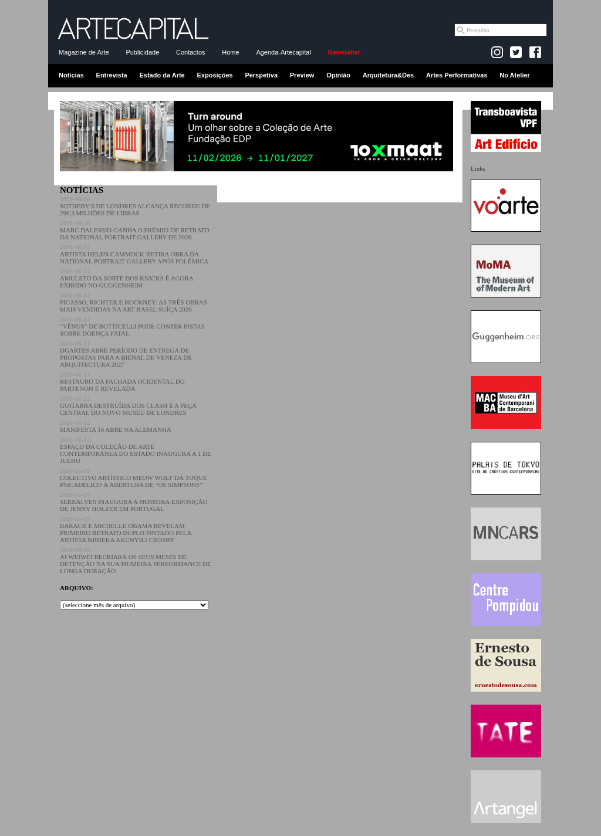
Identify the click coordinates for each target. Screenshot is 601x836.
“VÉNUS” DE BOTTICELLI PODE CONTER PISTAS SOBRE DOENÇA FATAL (132, 326)
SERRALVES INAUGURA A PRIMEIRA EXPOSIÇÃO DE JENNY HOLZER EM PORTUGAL (133, 501)
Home (230, 52)
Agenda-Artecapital (283, 52)
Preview (302, 75)
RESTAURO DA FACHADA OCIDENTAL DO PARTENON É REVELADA (122, 381)
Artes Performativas (457, 75)
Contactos (190, 52)
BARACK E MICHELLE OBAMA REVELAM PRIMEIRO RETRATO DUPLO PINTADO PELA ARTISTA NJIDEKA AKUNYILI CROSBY (125, 529)
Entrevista (111, 75)
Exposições (214, 75)
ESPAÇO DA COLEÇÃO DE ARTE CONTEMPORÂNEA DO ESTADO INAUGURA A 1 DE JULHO (135, 450)
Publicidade (142, 52)
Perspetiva (261, 75)
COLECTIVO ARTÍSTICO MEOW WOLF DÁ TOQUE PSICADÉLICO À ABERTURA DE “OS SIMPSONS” (133, 477)
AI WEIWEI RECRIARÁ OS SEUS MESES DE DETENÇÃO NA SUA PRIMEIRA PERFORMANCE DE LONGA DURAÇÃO (135, 560)
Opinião (338, 75)
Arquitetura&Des (388, 75)
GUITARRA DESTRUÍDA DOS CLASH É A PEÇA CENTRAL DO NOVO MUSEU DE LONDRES (128, 405)
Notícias (71, 75)
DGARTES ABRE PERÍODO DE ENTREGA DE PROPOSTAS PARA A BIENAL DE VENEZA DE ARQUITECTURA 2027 (126, 354)
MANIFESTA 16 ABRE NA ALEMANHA (115, 426)
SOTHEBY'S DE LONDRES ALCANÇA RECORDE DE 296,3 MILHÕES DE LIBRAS (135, 205)
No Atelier (514, 75)
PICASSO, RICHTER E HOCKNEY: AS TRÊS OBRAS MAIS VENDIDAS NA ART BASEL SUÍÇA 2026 (133, 302)
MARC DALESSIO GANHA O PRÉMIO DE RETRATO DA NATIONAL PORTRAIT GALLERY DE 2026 (135, 230)
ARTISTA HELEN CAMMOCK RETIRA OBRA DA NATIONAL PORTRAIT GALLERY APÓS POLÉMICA (134, 254)
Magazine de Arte (84, 52)
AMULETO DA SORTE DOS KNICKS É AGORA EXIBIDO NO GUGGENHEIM (126, 278)
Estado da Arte (162, 75)
